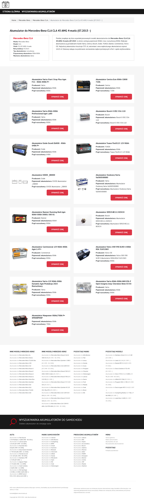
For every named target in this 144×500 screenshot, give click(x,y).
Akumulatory (80, 437)
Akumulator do (20, 355)
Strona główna (11, 11)
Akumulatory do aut (112, 441)
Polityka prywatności (112, 450)
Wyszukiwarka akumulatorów (38, 11)
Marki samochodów (112, 439)
